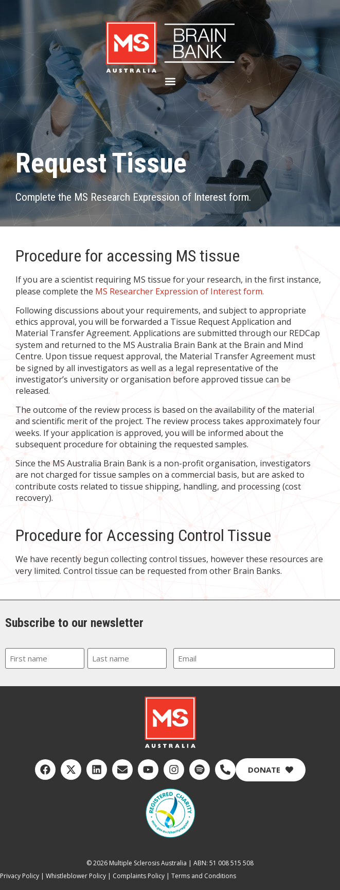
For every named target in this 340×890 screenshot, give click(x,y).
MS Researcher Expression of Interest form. (179, 291)
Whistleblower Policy (76, 875)
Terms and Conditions (203, 875)
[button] (170, 81)
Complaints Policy (139, 875)
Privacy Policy (19, 875)
